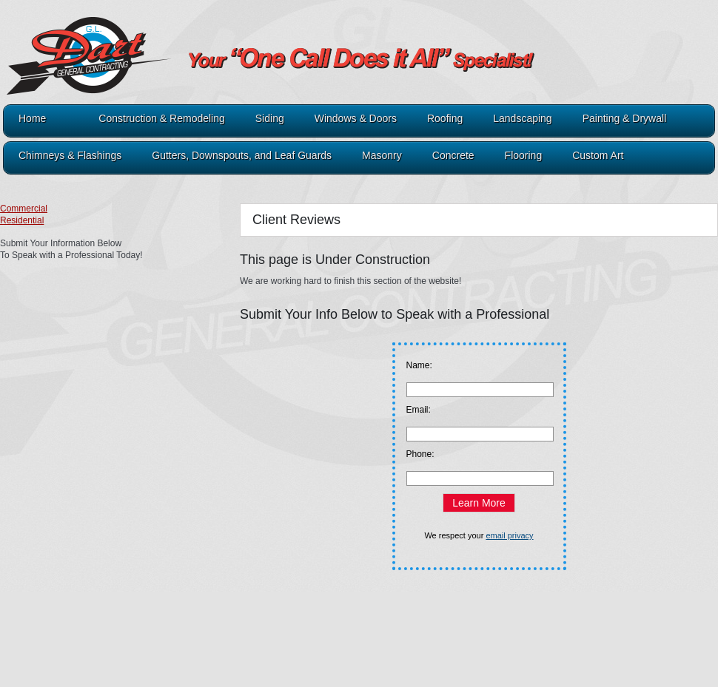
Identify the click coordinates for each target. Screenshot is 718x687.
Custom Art (597, 155)
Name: (419, 365)
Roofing (445, 118)
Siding (269, 118)
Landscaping (522, 118)
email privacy (509, 535)
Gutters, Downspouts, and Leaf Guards (242, 155)
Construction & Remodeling (161, 118)
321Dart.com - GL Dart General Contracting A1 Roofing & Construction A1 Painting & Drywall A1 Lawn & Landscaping (222, 68)
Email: (418, 410)
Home (32, 118)
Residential (22, 220)
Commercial (23, 208)
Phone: (420, 454)
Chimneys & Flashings (70, 155)
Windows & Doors (356, 118)
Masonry (382, 155)
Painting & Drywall (625, 118)
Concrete (453, 155)
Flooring (524, 155)
